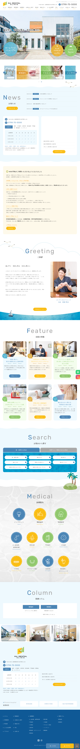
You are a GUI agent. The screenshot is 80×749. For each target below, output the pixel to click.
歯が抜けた (63, 457)
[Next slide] (75, 72)
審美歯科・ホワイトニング (35, 730)
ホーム (4, 8)
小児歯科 (45, 722)
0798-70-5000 (15, 122)
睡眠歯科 (45, 730)
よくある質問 (50, 8)
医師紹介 (10, 8)
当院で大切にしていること (49, 614)
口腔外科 (31, 727)
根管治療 (45, 719)
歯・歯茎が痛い (15, 457)
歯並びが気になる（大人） (15, 467)
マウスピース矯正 (47, 724)
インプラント (46, 727)
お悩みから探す (29, 8)
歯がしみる (15, 462)
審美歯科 (31, 606)
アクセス (62, 8)
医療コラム (74, 8)
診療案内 (22, 8)
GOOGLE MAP (59, 151)
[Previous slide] (4, 72)
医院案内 (16, 8)
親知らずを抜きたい (39, 462)
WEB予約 (67, 745)
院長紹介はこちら (39, 309)
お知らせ (68, 8)
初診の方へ (42, 8)
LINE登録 (53, 745)
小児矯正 (31, 724)
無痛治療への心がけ (49, 610)
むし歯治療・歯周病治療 (34, 719)
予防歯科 (31, 722)
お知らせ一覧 (12, 108)
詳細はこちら (14, 375)
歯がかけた (39, 457)
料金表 (36, 8)
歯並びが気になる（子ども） (39, 467)
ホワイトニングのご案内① (31, 610)
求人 (56, 8)
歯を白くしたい (63, 462)
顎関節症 (31, 733)
